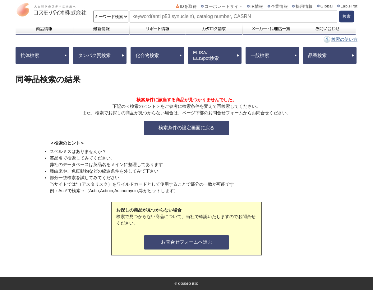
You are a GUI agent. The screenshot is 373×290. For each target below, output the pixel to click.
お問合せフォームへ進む (186, 242)
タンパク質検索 (94, 55)
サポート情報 (157, 29)
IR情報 (257, 6)
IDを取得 (188, 6)
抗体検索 (30, 55)
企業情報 (279, 6)
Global (326, 6)
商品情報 (44, 29)
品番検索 (317, 55)
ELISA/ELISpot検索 (206, 55)
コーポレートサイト (224, 6)
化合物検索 (147, 55)
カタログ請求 (214, 29)
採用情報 (304, 6)
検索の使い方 (344, 39)
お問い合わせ (327, 29)
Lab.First (349, 6)
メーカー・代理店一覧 (270, 29)
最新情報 (100, 29)
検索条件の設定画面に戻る (186, 127)
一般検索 (260, 55)
